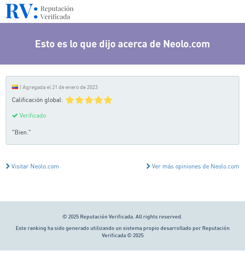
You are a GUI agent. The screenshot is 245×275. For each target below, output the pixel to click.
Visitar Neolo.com (32, 166)
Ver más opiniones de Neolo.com (192, 166)
